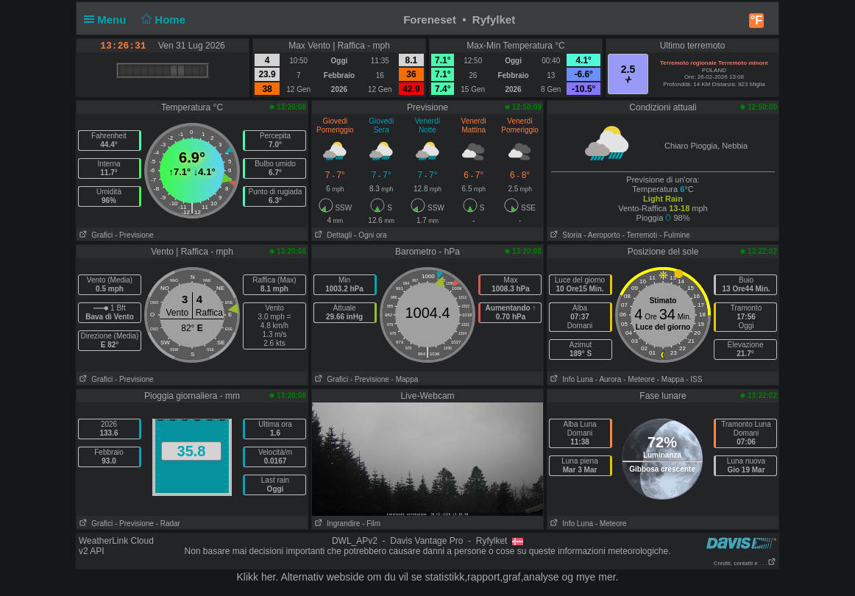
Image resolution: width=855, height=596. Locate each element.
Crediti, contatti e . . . (745, 563)
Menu (108, 19)
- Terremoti (640, 235)
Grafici (95, 235)
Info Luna (570, 379)
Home (162, 19)
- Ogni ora (370, 235)
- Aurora (608, 379)
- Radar (168, 523)
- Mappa (405, 379)
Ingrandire (336, 523)
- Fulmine (674, 235)
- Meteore (639, 379)
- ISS (694, 379)
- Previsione (134, 235)
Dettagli (332, 235)
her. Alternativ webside (312, 577)
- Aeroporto (601, 235)
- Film (371, 523)
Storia (564, 235)
